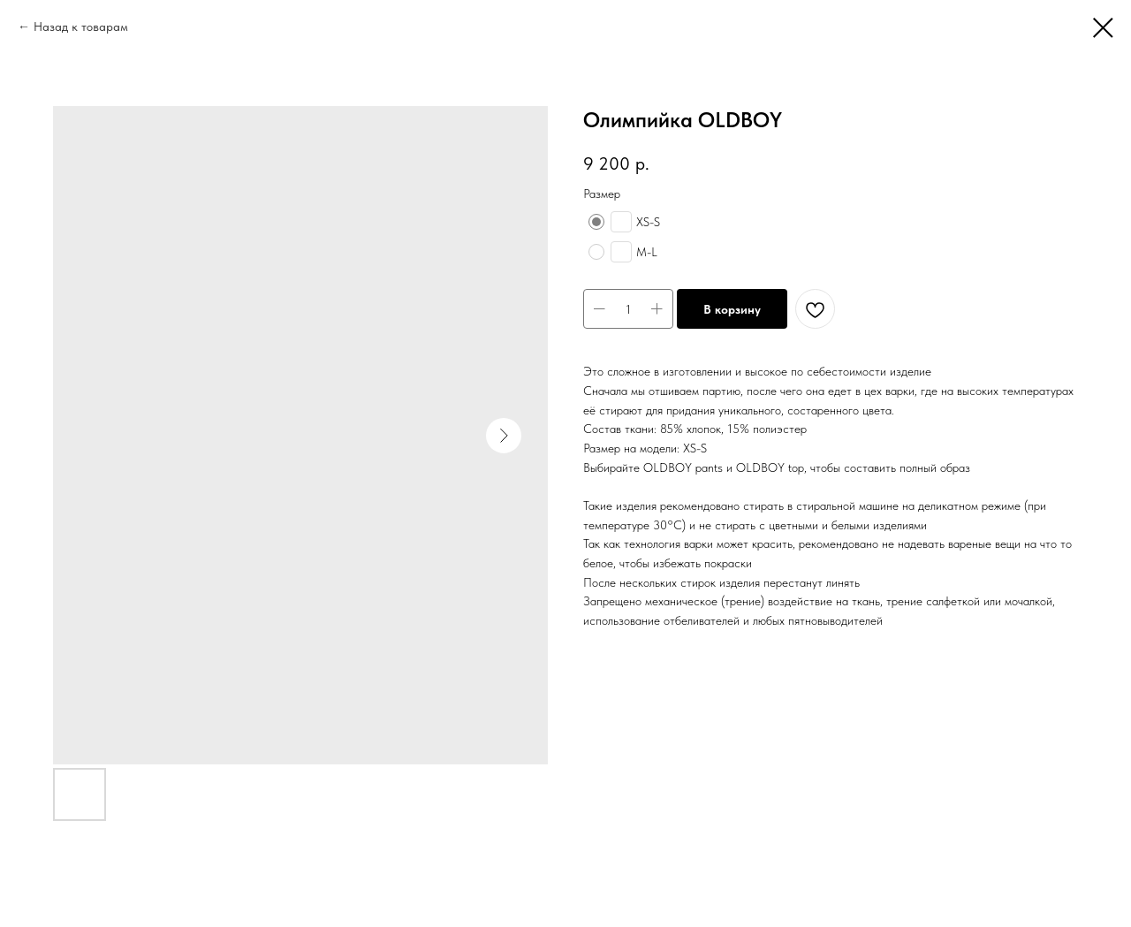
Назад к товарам (81, 26)
